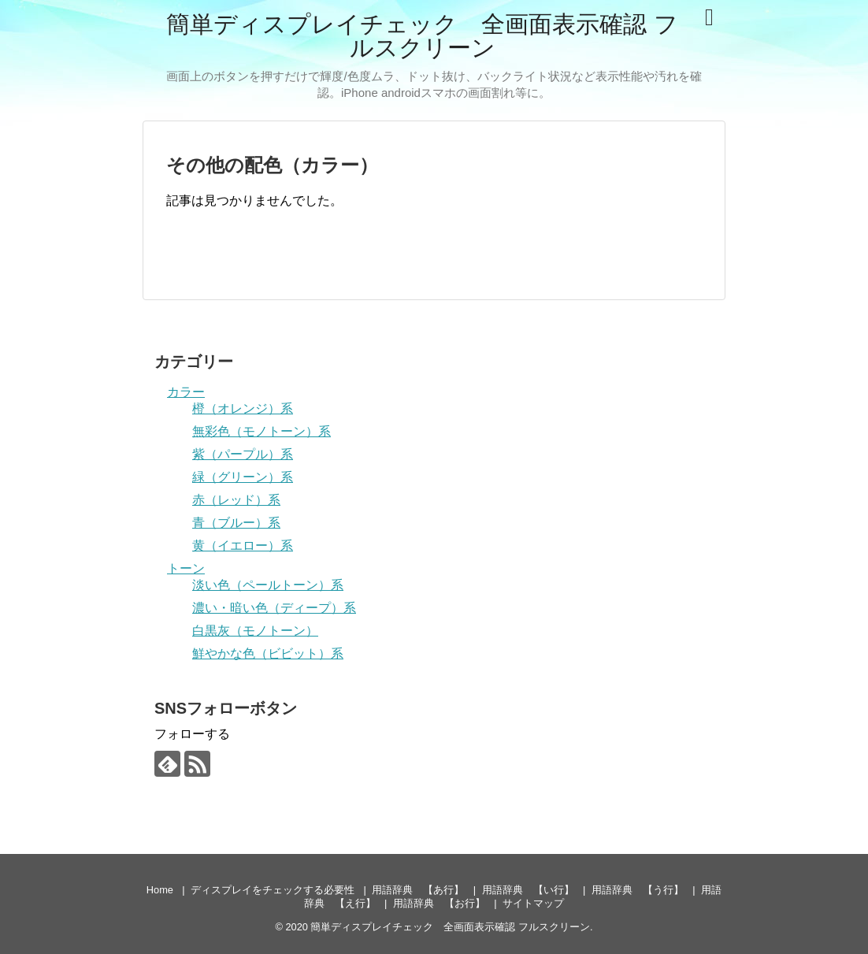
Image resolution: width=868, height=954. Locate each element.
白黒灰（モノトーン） (255, 630)
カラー (186, 392)
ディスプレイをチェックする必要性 (272, 890)
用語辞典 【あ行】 (418, 890)
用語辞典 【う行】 (638, 890)
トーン (186, 568)
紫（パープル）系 (242, 454)
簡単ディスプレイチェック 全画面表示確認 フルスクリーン (421, 36)
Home (160, 890)
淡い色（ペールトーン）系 (267, 585)
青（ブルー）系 (236, 522)
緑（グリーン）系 (242, 477)
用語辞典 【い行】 (528, 890)
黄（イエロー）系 (242, 545)
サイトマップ (533, 903)
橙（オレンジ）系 (242, 408)
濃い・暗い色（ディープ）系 (274, 607)
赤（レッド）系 (236, 500)
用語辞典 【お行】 (439, 903)
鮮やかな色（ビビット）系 (267, 653)
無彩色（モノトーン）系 (261, 431)
